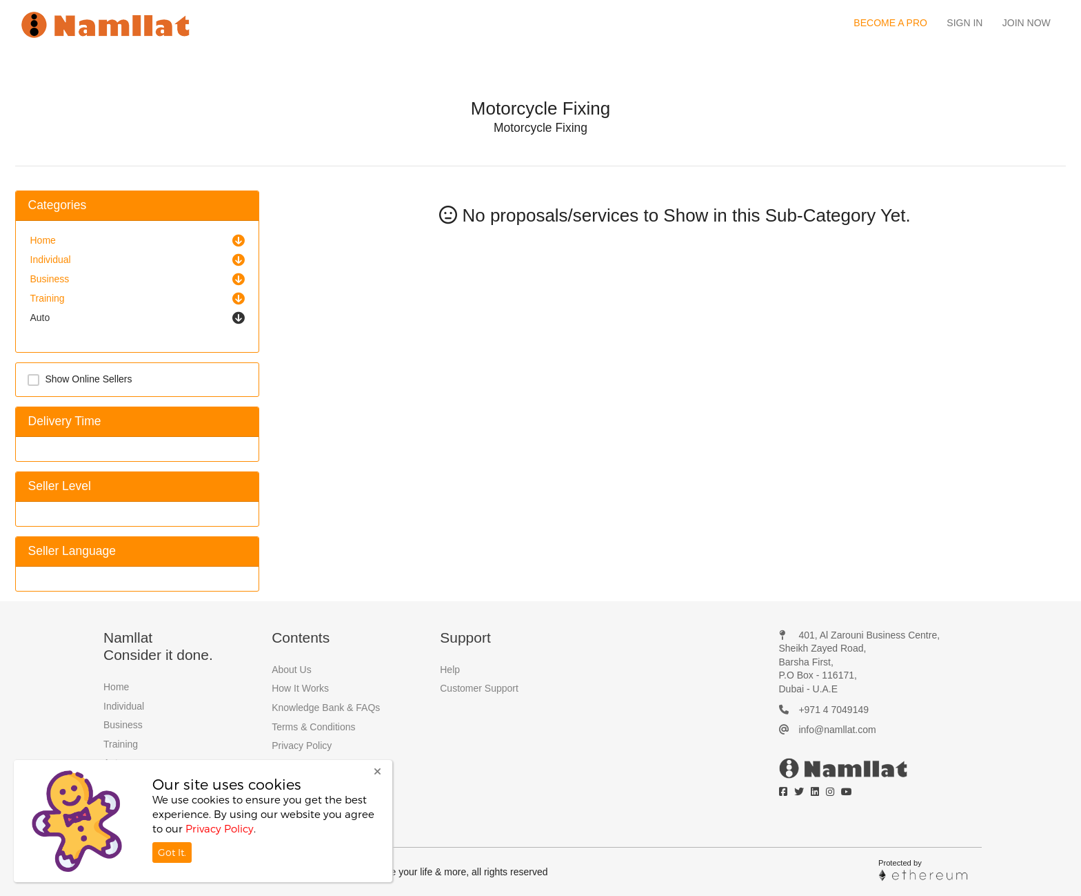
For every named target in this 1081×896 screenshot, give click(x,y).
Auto (40, 317)
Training (47, 298)
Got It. (172, 852)
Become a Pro (890, 22)
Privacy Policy (302, 745)
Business (50, 278)
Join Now (1026, 22)
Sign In (964, 22)
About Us (292, 669)
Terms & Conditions (313, 726)
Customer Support (479, 688)
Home (43, 240)
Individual (50, 259)
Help (450, 669)
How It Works (300, 688)
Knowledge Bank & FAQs (326, 707)
